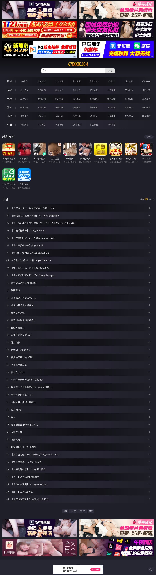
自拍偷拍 (42, 90)
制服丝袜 (94, 98)
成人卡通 (59, 98)
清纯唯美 (111, 107)
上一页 (73, 511)
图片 (9, 107)
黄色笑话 (129, 116)
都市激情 (24, 116)
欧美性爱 (77, 98)
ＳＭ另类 (146, 90)
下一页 (82, 511)
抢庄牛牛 (146, 81)
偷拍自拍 (42, 98)
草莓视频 (59, 124)
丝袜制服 (111, 90)
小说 (9, 116)
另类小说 (111, 116)
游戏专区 (77, 81)
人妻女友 (59, 116)
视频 (9, 90)
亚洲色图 (42, 107)
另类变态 (146, 98)
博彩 (9, 81)
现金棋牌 (129, 81)
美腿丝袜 (94, 107)
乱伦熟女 (129, 98)
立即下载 (95, 569)
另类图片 (146, 107)
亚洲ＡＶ (24, 90)
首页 (65, 511)
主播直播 (129, 90)
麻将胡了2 (94, 81)
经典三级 (111, 98)
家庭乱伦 (42, 116)
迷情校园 (94, 116)
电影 (9, 98)
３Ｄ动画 (77, 90)
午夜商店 (42, 124)
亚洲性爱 (24, 98)
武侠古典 (77, 116)
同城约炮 (24, 124)
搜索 (110, 70)
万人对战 (59, 81)
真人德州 (42, 81)
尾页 (91, 511)
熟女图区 (129, 107)
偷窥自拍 (24, 107)
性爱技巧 (146, 116)
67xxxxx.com (78, 64)
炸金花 (111, 81)
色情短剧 (111, 124)
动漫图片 (77, 107)
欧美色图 (59, 107)
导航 (9, 124)
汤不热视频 (77, 124)
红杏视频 (94, 124)
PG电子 (24, 81)
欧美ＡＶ (59, 90)
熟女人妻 (94, 90)
